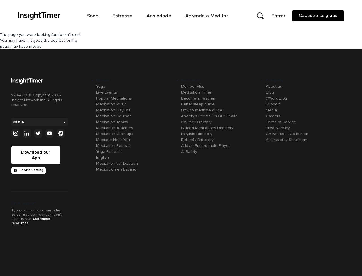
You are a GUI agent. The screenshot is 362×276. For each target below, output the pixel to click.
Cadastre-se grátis (318, 15)
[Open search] (260, 15)
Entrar (278, 16)
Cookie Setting (28, 170)
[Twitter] (38, 133)
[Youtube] (49, 133)
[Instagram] (15, 133)
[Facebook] (61, 133)
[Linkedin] (27, 133)
